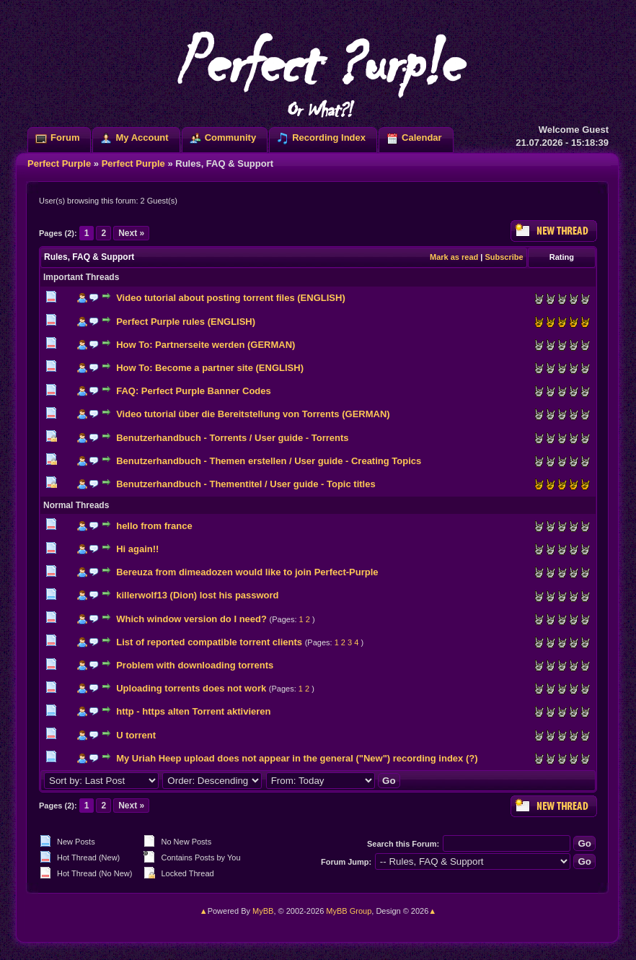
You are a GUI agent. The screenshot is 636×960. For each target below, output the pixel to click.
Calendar (422, 137)
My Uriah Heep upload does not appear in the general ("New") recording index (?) (296, 758)
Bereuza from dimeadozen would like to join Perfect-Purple (247, 572)
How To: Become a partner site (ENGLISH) (210, 367)
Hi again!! (137, 549)
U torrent (136, 735)
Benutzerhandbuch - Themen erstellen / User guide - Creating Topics (268, 460)
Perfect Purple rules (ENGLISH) (185, 321)
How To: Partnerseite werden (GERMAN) (205, 344)
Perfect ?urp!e (318, 72)
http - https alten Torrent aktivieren (193, 711)
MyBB (262, 911)
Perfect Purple (59, 163)
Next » (131, 233)
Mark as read (454, 257)
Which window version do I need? (191, 619)
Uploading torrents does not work (191, 688)
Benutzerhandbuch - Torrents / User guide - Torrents (232, 437)
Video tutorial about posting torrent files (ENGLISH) (230, 297)
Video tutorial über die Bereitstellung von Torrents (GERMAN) (252, 414)
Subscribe (504, 257)
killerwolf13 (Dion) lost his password (197, 595)
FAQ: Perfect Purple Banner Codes (193, 390)
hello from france (154, 525)
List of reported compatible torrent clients (209, 642)
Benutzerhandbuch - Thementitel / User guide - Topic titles (245, 484)
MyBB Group (348, 911)
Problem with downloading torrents (194, 665)
